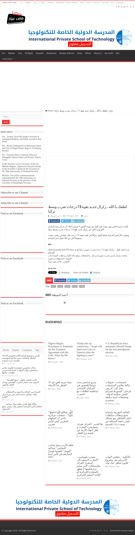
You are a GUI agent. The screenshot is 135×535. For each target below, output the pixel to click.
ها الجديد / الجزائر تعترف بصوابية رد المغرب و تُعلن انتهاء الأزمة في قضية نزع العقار (90, 428)
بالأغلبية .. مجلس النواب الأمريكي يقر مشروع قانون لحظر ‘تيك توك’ (117, 459)
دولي (111, 111)
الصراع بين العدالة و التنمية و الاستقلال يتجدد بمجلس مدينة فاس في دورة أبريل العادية (21, 394)
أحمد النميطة (56, 216)
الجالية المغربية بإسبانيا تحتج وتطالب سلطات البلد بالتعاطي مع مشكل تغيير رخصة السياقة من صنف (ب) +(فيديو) (118, 418)
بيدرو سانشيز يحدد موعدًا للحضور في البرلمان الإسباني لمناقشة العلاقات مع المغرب (87, 388)
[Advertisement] (67, 84)
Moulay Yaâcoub (71, 2)
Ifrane (82, 2)
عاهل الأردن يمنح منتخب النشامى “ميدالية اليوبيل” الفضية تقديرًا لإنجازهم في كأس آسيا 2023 (61, 451)
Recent (6, 350)
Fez (21, 2)
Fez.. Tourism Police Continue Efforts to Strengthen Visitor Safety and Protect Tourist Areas (21, 157)
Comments (27, 350)
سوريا (67, 286)
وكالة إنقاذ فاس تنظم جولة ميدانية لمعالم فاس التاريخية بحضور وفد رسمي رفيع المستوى (22, 406)
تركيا (53, 286)
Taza (34, 2)
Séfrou (89, 2)
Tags (37, 350)
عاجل (75, 286)
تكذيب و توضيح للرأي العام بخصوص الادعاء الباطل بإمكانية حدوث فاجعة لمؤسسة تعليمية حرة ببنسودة (21, 358)
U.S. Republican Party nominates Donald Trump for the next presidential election (118, 348)
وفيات (82, 286)
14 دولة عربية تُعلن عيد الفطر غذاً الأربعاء (59, 384)
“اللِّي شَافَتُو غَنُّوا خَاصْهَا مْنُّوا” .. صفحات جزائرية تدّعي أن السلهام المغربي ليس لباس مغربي (60, 418)
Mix (112, 2)
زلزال (60, 286)
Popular (15, 350)
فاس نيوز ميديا (54, 261)
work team (119, 2)
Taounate (51, 2)
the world (105, 2)
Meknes (28, 2)
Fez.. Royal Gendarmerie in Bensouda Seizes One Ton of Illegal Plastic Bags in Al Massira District (21, 148)
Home (49, 111)
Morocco (96, 2)
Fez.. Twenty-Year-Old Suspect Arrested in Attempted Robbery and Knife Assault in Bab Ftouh (21, 139)
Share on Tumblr (81, 272)
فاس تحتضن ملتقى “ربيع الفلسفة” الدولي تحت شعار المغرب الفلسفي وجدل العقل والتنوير (20, 382)
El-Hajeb (42, 2)
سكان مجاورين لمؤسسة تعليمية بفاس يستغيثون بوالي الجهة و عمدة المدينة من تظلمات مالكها (19, 370)
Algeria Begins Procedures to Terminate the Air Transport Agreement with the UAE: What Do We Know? (60, 351)
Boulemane (60, 2)
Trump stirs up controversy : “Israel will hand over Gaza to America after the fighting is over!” (89, 349)
